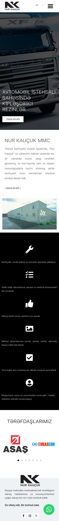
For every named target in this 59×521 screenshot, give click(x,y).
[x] (36, 515)
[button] (18, 460)
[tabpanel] (29, 164)
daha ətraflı (12, 188)
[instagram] (30, 515)
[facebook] (23, 515)
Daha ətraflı (17, 119)
